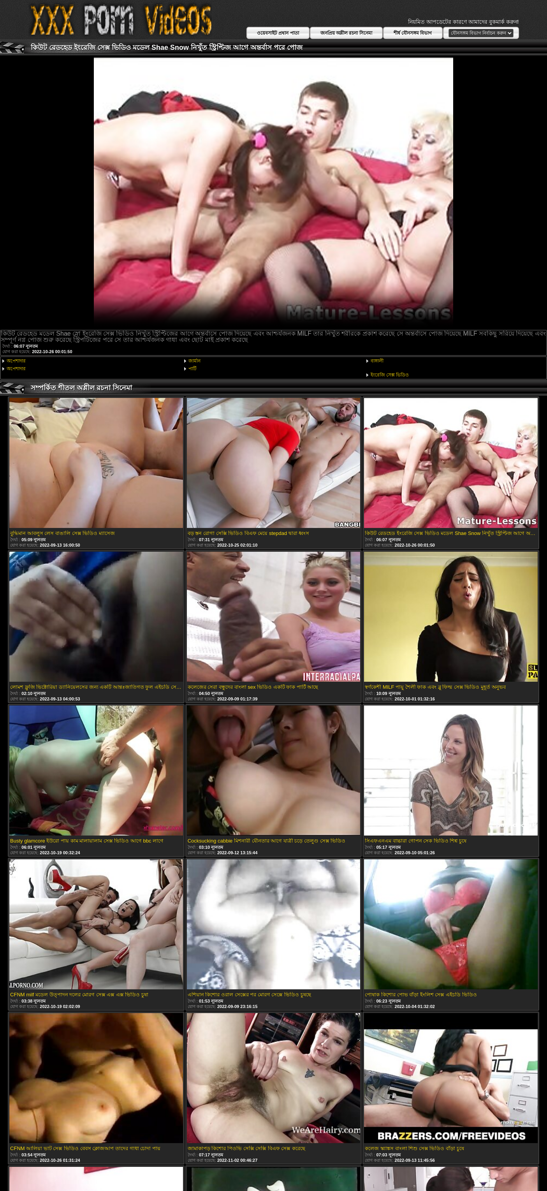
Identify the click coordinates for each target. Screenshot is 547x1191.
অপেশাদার (16, 361)
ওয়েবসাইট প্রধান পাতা (278, 33)
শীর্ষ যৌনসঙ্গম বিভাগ (413, 33)
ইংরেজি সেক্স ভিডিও (390, 375)
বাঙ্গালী (377, 361)
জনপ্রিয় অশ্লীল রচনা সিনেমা (346, 33)
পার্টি (192, 368)
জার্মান (194, 361)
